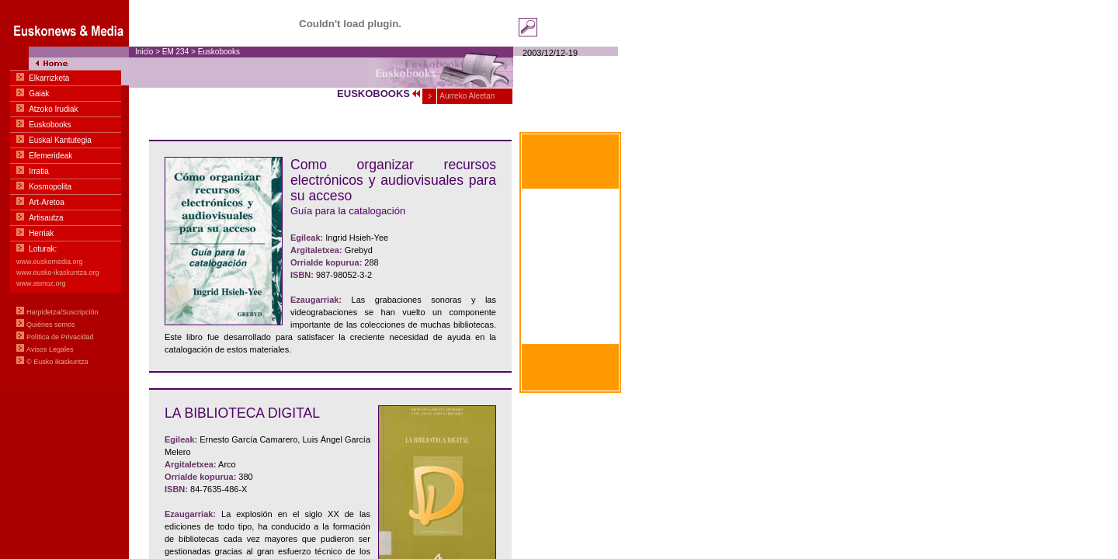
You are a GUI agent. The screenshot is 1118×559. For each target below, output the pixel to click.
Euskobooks (219, 51)
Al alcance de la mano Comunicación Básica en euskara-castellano (570, 209)
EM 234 (175, 51)
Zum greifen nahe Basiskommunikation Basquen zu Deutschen (570, 322)
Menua (64, 194)
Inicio (144, 51)
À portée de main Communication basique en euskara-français (570, 247)
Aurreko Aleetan (466, 96)
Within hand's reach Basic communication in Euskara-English (571, 285)
